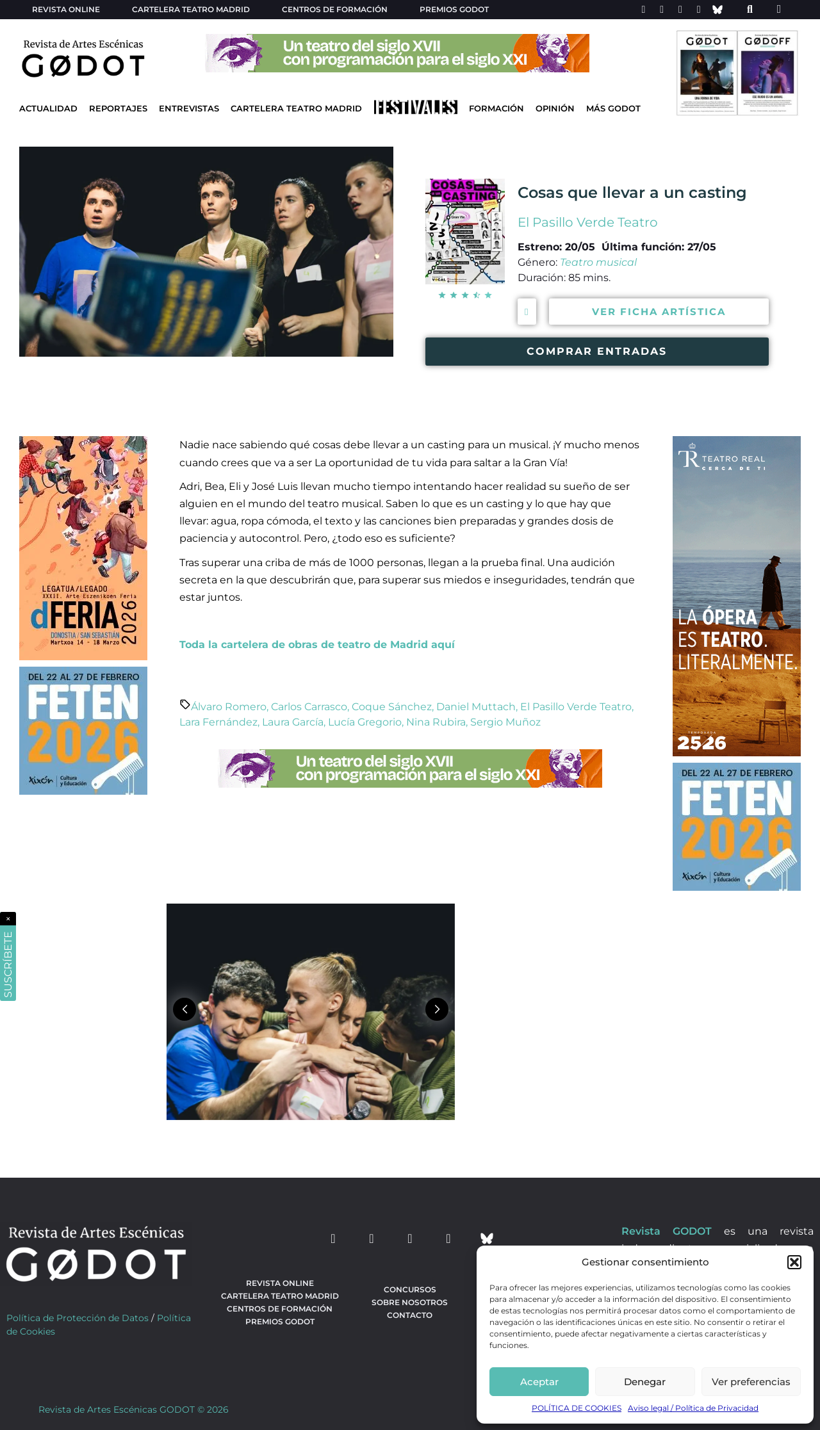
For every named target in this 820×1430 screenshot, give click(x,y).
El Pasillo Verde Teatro (588, 222)
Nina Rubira (436, 722)
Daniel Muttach (476, 707)
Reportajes (118, 108)
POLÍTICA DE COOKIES (576, 1408)
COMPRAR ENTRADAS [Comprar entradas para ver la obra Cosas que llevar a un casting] (597, 351)
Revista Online (66, 9)
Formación (496, 108)
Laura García (293, 722)
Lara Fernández (218, 722)
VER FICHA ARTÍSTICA (659, 311)
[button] (794, 1262)
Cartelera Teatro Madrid (296, 108)
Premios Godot (454, 9)
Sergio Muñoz (505, 722)
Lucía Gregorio (365, 722)
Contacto (409, 1315)
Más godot (613, 108)
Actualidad (48, 108)
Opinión (555, 108)
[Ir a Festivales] (415, 110)
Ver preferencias (751, 1382)
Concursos (410, 1289)
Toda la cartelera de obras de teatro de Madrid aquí (317, 644)
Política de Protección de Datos (77, 1318)
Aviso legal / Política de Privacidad (693, 1408)
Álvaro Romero (228, 707)
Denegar (645, 1382)
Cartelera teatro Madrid (191, 9)
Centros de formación (335, 9)
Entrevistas (189, 108)
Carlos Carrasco (309, 707)
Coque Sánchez (392, 707)
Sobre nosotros (410, 1302)
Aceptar (539, 1382)
